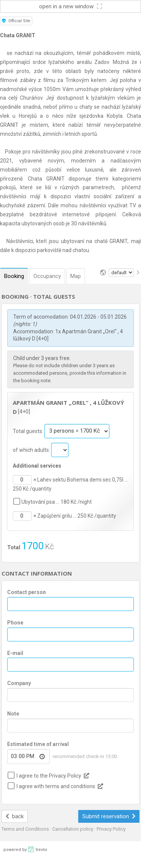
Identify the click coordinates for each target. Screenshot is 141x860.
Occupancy (47, 276)
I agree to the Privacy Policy (49, 776)
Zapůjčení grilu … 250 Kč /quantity (76, 516)
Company (19, 683)
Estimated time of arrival (38, 744)
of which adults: (32, 450)
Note (13, 714)
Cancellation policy (73, 829)
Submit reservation (109, 816)
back (15, 816)
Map (75, 276)
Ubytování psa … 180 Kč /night (56, 502)
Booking (14, 276)
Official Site (16, 20)
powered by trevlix (25, 849)
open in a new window (70, 6)
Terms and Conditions (26, 829)
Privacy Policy (111, 829)
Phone (15, 623)
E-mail (15, 653)
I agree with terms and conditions (56, 786)
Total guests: (28, 431)
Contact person (26, 592)
